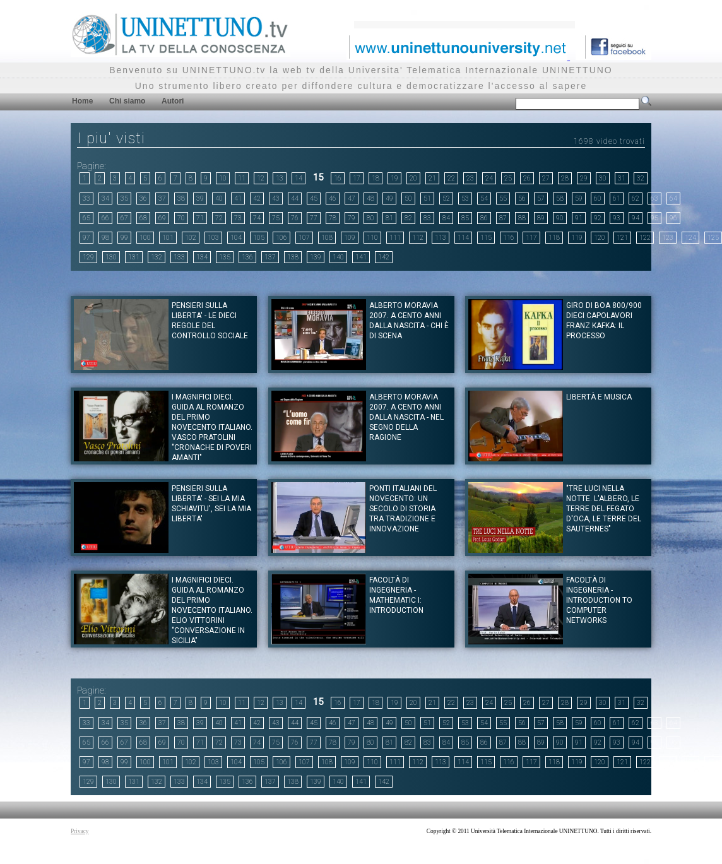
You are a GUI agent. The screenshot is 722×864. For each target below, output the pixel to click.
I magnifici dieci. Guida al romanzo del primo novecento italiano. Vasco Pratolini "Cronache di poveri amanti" (212, 427)
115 (486, 238)
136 (247, 257)
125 (713, 238)
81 (389, 218)
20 (413, 178)
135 (224, 257)
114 (463, 238)
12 (260, 178)
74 (257, 218)
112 (417, 238)
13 (279, 178)
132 (156, 257)
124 (690, 238)
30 (603, 178)
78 (332, 218)
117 (531, 238)
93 (616, 218)
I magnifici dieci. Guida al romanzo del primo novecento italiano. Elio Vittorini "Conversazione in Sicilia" (212, 610)
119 (577, 238)
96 (673, 218)
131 (133, 257)
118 (554, 238)
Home (82, 101)
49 (389, 198)
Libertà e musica (599, 397)
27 (546, 178)
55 (503, 198)
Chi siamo (127, 101)
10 (223, 178)
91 (579, 218)
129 (88, 257)
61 (616, 198)
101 (168, 238)
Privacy (80, 831)
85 (465, 218)
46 (332, 198)
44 (295, 198)
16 (337, 178)
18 (375, 178)
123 (667, 238)
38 (181, 198)
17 (356, 178)
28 (565, 178)
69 (162, 218)
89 (541, 218)
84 (446, 218)
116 (508, 238)
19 (394, 178)
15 (318, 177)
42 (257, 198)
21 (432, 178)
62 (635, 198)
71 (200, 218)
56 (522, 198)
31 (621, 178)
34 (105, 198)
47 (351, 198)
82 (408, 218)
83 (427, 218)
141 (361, 257)
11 (242, 178)
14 (298, 178)
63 (654, 198)
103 (213, 238)
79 (351, 218)
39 (200, 198)
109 (349, 238)
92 (597, 218)
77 (313, 218)
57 (541, 198)
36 (143, 198)
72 (219, 218)
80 (370, 218)
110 (372, 238)
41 (238, 198)
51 (427, 198)
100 (145, 238)
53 (465, 198)
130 (111, 257)
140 (338, 257)
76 (295, 218)
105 (258, 238)
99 (124, 238)
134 (202, 257)
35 (124, 198)
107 (304, 238)
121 (622, 238)
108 (327, 238)
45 (313, 198)
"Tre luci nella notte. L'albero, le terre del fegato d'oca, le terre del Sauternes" (603, 508)
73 (238, 218)
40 (219, 198)
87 (503, 218)
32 (640, 178)
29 (584, 178)
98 (105, 238)
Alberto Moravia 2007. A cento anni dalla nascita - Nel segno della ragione (406, 417)
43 (276, 198)
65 (86, 218)
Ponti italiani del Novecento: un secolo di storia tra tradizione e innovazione (403, 508)
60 (597, 198)
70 (181, 218)
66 (105, 218)
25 (508, 178)
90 (560, 218)
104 (236, 238)
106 (281, 238)
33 (86, 198)
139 (315, 257)
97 (86, 238)
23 (470, 178)
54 (484, 198)
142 (383, 257)
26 (527, 178)
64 (673, 198)
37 (162, 198)
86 (484, 218)
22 (451, 178)
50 (408, 198)
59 (579, 198)
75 (276, 218)
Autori (173, 101)
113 (440, 238)
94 (635, 218)
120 (599, 238)
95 (654, 218)
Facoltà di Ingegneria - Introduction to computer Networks (599, 600)
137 (270, 257)
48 (370, 198)
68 (143, 218)
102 (190, 238)
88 (522, 218)
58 (560, 198)
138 (293, 257)
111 (395, 238)
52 (446, 198)
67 (124, 218)
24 (489, 178)
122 (645, 238)
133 (179, 257)
